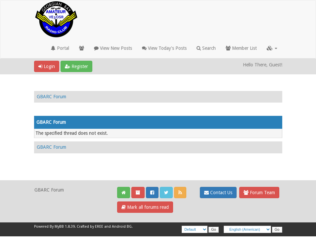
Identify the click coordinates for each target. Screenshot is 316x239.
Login (46, 66)
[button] (272, 48)
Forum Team (259, 192)
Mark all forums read (145, 207)
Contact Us (218, 192)
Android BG (122, 226)
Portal (60, 48)
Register (76, 66)
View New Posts (113, 48)
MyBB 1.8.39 (65, 226)
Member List (241, 48)
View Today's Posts (164, 48)
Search (206, 48)
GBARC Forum (51, 96)
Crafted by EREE (90, 226)
